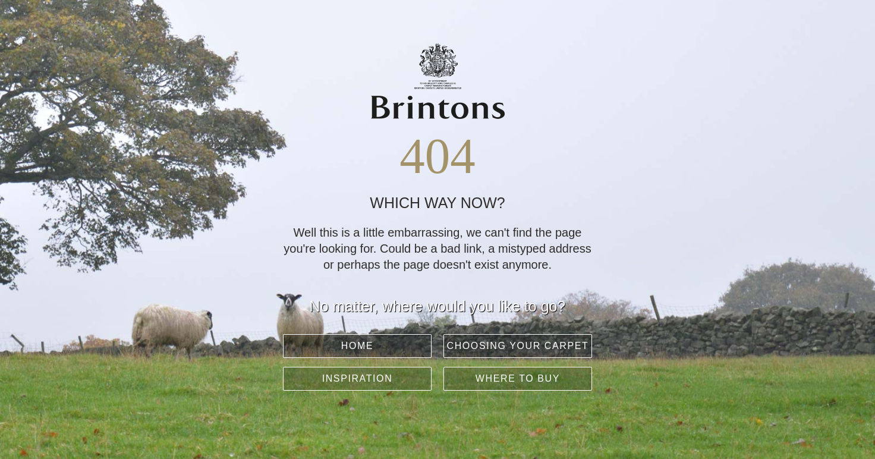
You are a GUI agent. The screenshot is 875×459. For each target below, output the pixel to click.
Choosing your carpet (518, 346)
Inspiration (357, 378)
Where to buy (518, 378)
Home (357, 346)
